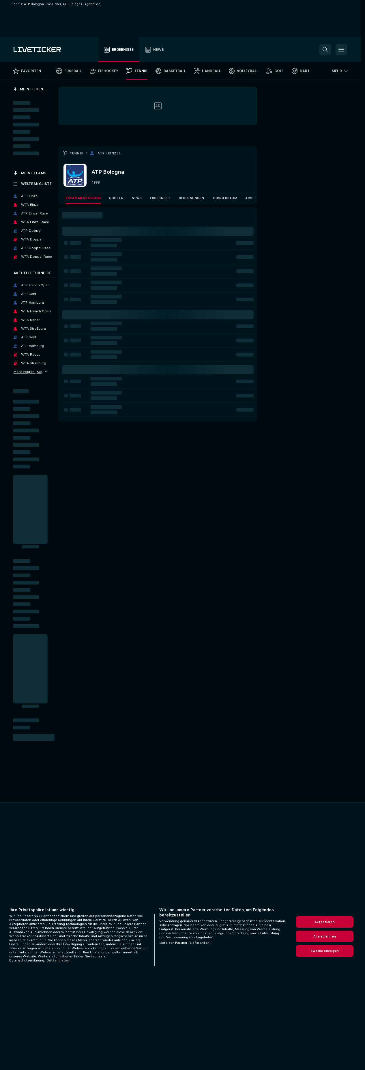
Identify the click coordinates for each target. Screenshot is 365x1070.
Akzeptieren (324, 922)
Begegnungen (191, 198)
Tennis (76, 153)
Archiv (251, 198)
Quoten (116, 198)
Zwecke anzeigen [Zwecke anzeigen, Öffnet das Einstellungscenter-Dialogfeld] (324, 951)
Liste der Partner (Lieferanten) (185, 943)
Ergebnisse (160, 198)
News (137, 198)
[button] (325, 49)
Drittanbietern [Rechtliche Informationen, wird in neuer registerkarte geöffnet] (58, 960)
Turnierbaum (224, 198)
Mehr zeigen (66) (31, 372)
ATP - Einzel (109, 153)
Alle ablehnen (324, 936)
